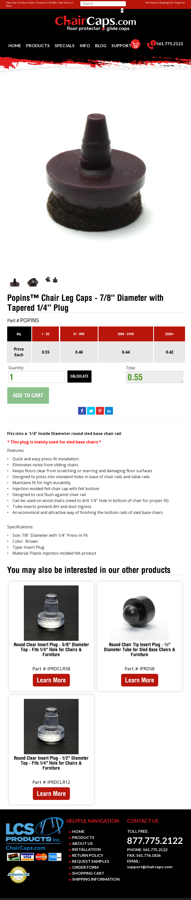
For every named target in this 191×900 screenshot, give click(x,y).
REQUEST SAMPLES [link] (89, 861)
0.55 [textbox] (154, 377)
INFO (85, 45)
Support (121, 45)
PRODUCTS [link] (81, 837)
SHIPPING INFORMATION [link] (94, 879)
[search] (102, 3)
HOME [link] (77, 831)
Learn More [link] (51, 680)
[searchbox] (100, 3)
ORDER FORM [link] (83, 867)
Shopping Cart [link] (166, 2)
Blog (100, 45)
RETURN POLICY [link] (86, 855)
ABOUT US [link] (81, 843)
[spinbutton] (36, 377)
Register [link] (180, 2)
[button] (122, 10)
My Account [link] (151, 2)
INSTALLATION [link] (85, 849)
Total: (154, 374)
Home (14, 45)
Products (38, 45)
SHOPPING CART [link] (86, 873)
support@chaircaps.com (149, 866)
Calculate (79, 376)
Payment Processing (18, 885)
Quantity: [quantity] (36, 374)
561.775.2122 (165, 44)
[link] (95, 24)
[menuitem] (15, 45)
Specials (65, 45)
